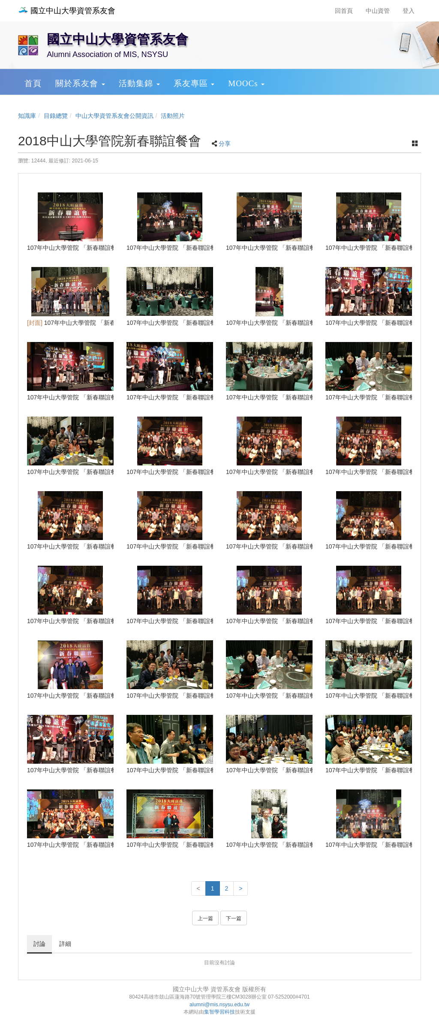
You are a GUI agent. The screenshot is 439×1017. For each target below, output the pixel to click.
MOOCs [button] (246, 83)
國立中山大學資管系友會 (66, 10)
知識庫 (27, 115)
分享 (225, 143)
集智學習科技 (219, 1012)
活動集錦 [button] (139, 83)
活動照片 (173, 115)
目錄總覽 (56, 115)
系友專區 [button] (194, 83)
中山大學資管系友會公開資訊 (114, 115)
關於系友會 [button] (80, 83)
